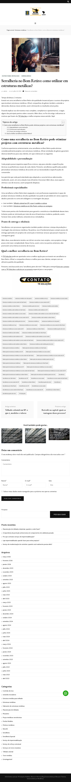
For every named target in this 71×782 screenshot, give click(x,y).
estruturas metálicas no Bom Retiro (35, 329)
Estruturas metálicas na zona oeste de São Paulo (52, 325)
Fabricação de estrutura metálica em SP (13, 351)
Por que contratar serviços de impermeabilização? (18, 537)
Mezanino (6, 714)
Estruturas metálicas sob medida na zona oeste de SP (50, 340)
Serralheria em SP (23, 378)
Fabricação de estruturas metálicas (11, 363)
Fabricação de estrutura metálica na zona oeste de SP (50, 355)
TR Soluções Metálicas (24, 777)
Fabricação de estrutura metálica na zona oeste (38, 351)
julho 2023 (6, 667)
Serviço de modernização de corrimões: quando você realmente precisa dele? (27, 544)
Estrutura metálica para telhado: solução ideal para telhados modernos (11, 439)
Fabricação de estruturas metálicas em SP (13, 367)
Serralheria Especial (9, 736)
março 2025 (7, 602)
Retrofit (5, 729)
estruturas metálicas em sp (9, 325)
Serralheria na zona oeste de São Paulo (57, 378)
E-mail (27, 481)
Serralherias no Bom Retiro (53, 389)
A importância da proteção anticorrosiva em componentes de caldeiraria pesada (28, 533)
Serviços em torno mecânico (12, 748)
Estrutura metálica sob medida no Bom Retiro (43, 317)
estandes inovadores (9, 695)
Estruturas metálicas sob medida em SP (12, 336)
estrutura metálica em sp (41, 298)
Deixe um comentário (31, 91)
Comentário (5, 460)
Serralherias (57, 382)
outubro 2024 (7, 617)
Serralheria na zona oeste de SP (11, 382)
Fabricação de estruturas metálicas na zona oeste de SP (52, 370)
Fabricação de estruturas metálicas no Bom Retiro (15, 374)
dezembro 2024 (8, 614)
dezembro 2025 (8, 568)
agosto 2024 (7, 625)
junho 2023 (6, 671)
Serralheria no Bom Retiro (28, 382)
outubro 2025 (7, 576)
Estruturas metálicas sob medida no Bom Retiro (15, 344)
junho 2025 (6, 591)
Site (50, 481)
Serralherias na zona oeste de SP (34, 389)
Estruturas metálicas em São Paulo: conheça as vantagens (33, 206)
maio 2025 (6, 595)
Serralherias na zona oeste (38, 386)
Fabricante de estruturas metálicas (14, 706)
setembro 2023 (8, 659)
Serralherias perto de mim (9, 393)
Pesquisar (4, 510)
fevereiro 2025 (7, 606)
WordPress (41, 778)
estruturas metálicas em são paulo (50, 321)
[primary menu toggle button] (36, 23)
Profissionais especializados (17, 129)
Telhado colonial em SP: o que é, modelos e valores (30, 203)
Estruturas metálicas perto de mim (56, 329)
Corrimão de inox (8, 691)
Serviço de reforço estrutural (12, 744)
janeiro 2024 (7, 652)
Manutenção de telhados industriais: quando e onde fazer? (21, 529)
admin (5, 91)
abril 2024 (6, 640)
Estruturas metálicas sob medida (11, 332)
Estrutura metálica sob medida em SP (38, 310)
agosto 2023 (7, 663)
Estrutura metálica (7, 298)
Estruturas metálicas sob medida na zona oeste (37, 336)
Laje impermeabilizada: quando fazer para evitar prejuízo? (21, 540)
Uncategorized (7, 759)
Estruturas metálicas (10, 76)
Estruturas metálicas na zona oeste (28, 325)
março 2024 (7, 644)
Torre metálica (7, 755)
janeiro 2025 (7, 610)
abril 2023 (6, 678)
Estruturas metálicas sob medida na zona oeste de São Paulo (18, 340)
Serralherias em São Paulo (9, 386)
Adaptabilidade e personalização (19, 127)
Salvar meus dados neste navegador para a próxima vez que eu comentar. (30, 491)
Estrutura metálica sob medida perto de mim (14, 321)
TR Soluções (22, 116)
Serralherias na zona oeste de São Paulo (13, 389)
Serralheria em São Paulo (9, 378)
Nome (3, 481)
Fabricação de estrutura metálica (11, 348)
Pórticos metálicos (8, 725)
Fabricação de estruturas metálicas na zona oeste (39, 367)
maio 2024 (6, 636)
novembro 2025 (8, 572)
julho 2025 (6, 587)
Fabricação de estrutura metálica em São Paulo (34, 348)
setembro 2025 (8, 579)
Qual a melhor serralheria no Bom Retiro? (19, 133)
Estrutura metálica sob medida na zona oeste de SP (16, 317)
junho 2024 (6, 633)
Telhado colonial (8, 752)
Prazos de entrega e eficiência (18, 131)
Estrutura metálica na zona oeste (59, 298)
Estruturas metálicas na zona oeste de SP (13, 329)
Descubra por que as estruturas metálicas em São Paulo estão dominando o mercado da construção (58, 435)
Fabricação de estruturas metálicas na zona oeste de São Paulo (18, 370)
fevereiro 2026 (7, 560)
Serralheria (26, 76)
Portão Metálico (8, 721)
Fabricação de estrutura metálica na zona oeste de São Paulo (18, 355)
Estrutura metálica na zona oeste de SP (39, 302)
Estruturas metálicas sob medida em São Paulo (34, 332)
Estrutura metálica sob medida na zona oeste (14, 313)
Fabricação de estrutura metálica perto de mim (42, 359)
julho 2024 (6, 629)
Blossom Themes (60, 777)
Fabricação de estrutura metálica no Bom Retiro (15, 359)
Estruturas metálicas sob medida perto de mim (41, 344)
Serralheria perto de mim (44, 382)
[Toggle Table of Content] (62, 122)
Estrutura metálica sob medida (50, 306)
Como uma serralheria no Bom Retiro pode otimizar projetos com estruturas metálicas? (34, 125)
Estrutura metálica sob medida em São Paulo (14, 310)
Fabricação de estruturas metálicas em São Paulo (35, 363)
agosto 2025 (7, 583)
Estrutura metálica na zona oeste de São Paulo (14, 302)
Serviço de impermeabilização (12, 740)
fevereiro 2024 (7, 648)
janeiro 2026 (7, 564)
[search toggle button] (68, 2)
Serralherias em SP (24, 386)
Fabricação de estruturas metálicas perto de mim (43, 374)
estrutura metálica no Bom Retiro (11, 306)
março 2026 (7, 557)
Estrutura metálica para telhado (13, 698)
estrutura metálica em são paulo (23, 298)
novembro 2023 (8, 656)
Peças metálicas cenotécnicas (12, 717)
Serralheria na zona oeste (37, 378)
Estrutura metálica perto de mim (31, 306)
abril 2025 (6, 598)
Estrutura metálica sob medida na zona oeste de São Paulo (43, 313)
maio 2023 (6, 675)
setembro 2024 (8, 621)
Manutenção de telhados (11, 710)
